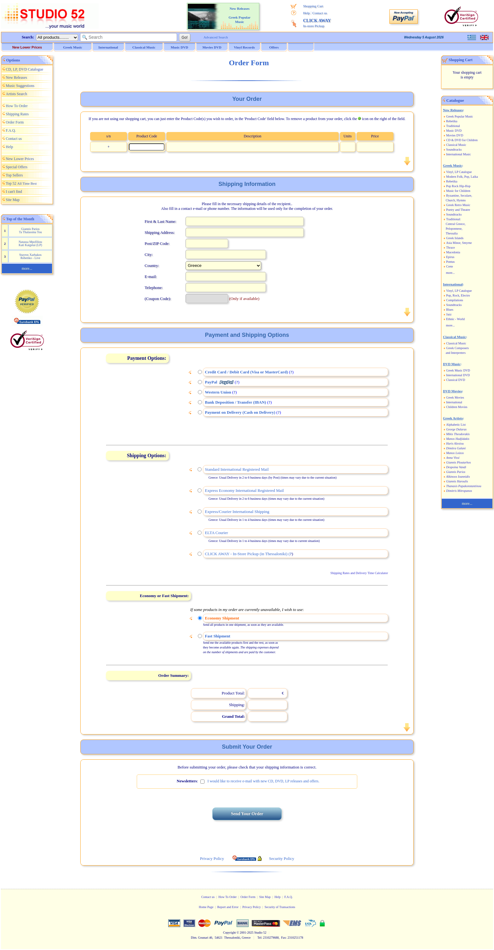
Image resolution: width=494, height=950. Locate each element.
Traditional (453, 126)
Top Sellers (14, 175)
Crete (449, 266)
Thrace (450, 247)
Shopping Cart (313, 6)
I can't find (14, 191)
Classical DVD (455, 380)
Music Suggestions (20, 85)
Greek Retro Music (458, 205)
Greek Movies (455, 397)
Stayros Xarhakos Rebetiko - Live (30, 256)
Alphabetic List (456, 424)
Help (306, 13)
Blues (449, 309)
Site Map (13, 200)
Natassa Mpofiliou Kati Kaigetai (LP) (30, 243)
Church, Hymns (456, 200)
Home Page (206, 907)
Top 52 (21, 183)
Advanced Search (216, 37)
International (454, 402)
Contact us (319, 13)
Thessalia (452, 233)
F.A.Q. (11, 130)
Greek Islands (454, 238)
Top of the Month (20, 219)
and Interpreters (456, 352)
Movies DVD (454, 135)
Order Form (15, 122)
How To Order (17, 106)
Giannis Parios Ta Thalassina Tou (30, 230)
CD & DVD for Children (462, 140)
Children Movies (457, 407)
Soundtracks (454, 149)
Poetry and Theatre (458, 209)
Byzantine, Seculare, (459, 195)
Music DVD (454, 130)
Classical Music (456, 145)
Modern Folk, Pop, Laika (462, 176)
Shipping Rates (17, 114)
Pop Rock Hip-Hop (458, 186)
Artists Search (16, 94)
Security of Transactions (280, 907)
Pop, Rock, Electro (458, 295)
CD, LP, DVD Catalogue (24, 69)
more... (27, 268)
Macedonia (453, 252)
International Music (458, 154)
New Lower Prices (27, 47)
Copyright (229, 932)
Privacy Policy (251, 907)
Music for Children (458, 191)
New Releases (16, 77)
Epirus (450, 257)
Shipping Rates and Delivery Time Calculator (359, 573)
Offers (274, 47)
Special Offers (16, 167)
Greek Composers (457, 348)
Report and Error (227, 907)
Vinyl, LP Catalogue (459, 172)
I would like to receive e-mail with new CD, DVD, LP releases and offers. (263, 781)
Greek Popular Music (459, 116)
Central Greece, (456, 224)
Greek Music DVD (458, 370)
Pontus (450, 261)
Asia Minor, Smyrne (459, 243)
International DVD (458, 375)
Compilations (454, 300)
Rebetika (451, 121)
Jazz (448, 314)
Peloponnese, (454, 228)
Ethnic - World (455, 319)
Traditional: (453, 219)
